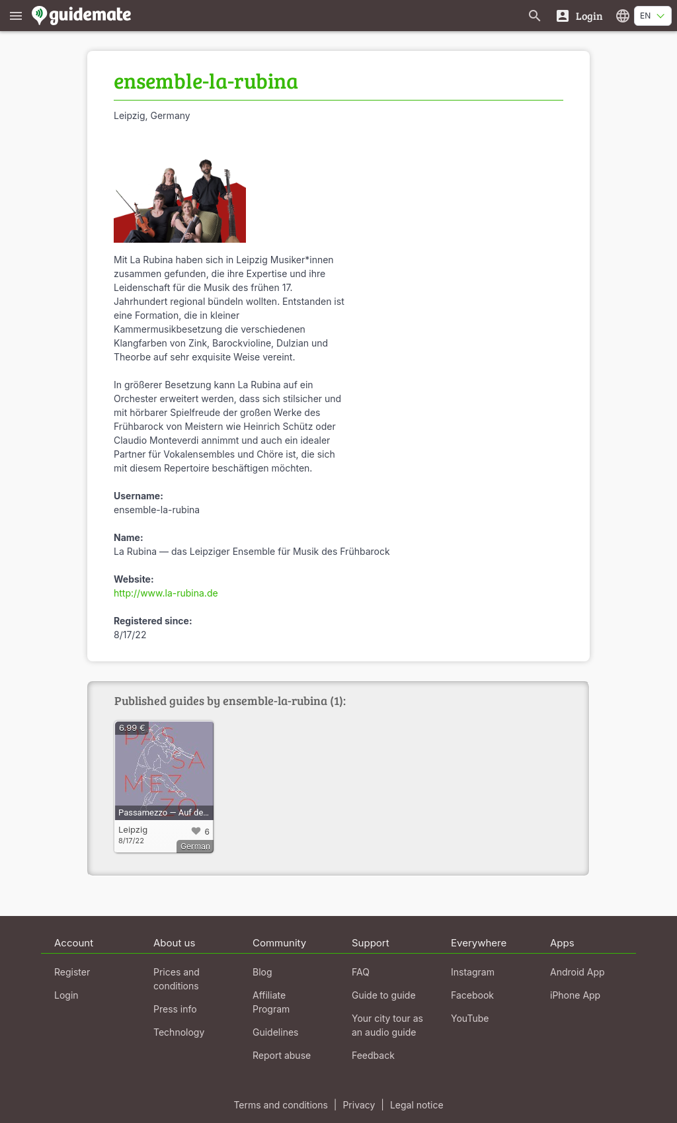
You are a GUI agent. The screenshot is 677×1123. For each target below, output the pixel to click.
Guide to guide (384, 995)
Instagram (473, 971)
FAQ (361, 971)
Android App (577, 971)
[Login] (578, 15)
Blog (262, 971)
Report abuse (282, 1055)
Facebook (472, 995)
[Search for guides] (534, 15)
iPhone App (575, 995)
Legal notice (417, 1104)
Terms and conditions (280, 1104)
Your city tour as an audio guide (387, 1025)
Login (66, 995)
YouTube (470, 1018)
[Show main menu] (16, 15)
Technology (178, 1032)
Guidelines (275, 1032)
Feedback (373, 1055)
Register (72, 971)
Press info (175, 1009)
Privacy (358, 1104)
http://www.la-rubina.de (166, 593)
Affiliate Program (271, 1002)
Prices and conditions (176, 978)
